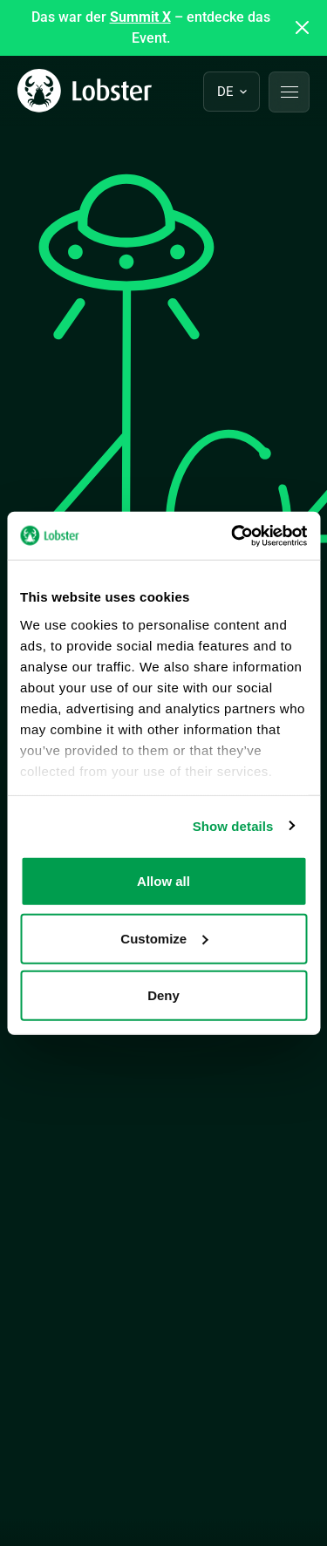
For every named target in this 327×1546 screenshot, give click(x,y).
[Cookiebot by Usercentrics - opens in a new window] (233, 535)
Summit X (140, 17)
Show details (233, 825)
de (225, 91)
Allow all (163, 881)
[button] (289, 92)
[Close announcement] (303, 28)
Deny (163, 995)
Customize (164, 937)
